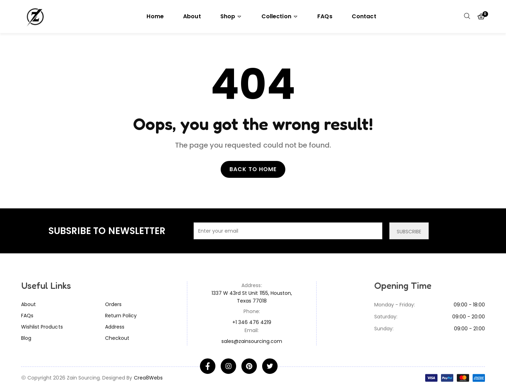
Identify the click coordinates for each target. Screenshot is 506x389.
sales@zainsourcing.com (252, 341)
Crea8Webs (148, 377)
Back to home (253, 169)
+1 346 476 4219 (252, 322)
